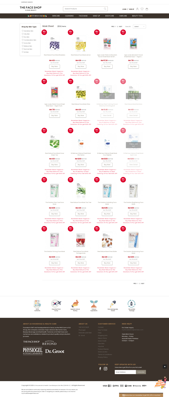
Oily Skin (27, 34)
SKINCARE (56, 16)
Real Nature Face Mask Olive (81, 104)
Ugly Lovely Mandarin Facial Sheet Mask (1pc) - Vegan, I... (133, 56)
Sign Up (131, 9)
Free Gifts (101, 343)
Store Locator (102, 352)
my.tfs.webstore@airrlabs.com (132, 330)
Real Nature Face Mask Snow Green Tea (54, 154)
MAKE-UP (96, 16)
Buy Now (55, 66)
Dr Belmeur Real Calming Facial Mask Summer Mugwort (107, 105)
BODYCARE (109, 16)
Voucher (101, 346)
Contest (101, 327)
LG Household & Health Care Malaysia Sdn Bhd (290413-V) (52, 385)
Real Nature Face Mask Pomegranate (80, 252)
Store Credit (102, 341)
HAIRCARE (123, 16)
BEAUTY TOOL (137, 16)
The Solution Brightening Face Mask (133, 203)
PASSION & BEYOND (85, 333)
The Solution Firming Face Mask (54, 251)
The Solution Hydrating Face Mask (107, 203)
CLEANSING (69, 16)
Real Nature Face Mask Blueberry (54, 55)
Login (124, 9)
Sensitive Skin (28, 31)
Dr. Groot (82, 335)
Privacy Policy (103, 357)
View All (128, 26)
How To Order (102, 330)
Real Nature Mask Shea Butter (107, 251)
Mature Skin (28, 46)
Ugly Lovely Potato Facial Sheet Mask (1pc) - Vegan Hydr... (55, 105)
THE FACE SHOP (84, 327)
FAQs (99, 333)
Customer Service (106, 324)
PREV (112, 26)
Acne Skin (27, 43)
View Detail (107, 116)
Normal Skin (28, 49)
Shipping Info (102, 335)
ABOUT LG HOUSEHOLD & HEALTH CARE (39, 324)
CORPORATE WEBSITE (27, 2)
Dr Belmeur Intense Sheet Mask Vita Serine (81, 154)
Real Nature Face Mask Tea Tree (80, 202)
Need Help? (127, 324)
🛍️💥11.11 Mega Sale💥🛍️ (37, 16)
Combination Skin (30, 40)
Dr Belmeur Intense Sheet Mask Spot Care (133, 154)
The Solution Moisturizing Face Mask (133, 252)
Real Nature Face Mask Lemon (81, 55)
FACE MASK (83, 16)
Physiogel (82, 330)
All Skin (26, 52)
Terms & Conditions (105, 354)
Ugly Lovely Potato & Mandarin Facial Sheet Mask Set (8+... (107, 56)
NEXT (120, 26)
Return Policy (102, 338)
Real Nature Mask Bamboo (133, 104)
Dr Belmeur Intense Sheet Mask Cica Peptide (107, 154)
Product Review (103, 349)
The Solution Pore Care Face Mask (54, 203)
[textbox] (85, 8)
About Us (83, 324)
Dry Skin (26, 37)
